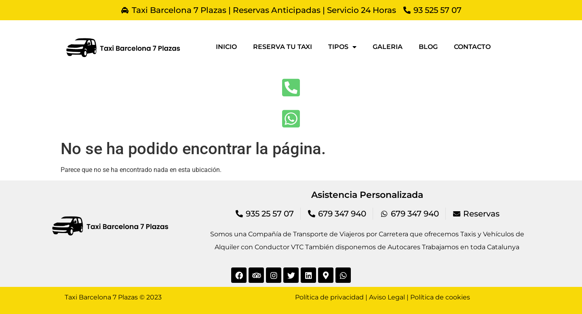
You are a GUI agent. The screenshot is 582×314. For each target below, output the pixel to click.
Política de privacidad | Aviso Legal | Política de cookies (382, 297)
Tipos (342, 47)
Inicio (226, 47)
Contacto (472, 47)
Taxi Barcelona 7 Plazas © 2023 (113, 297)
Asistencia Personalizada (367, 194)
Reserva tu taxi (282, 47)
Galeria (388, 47)
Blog (428, 47)
